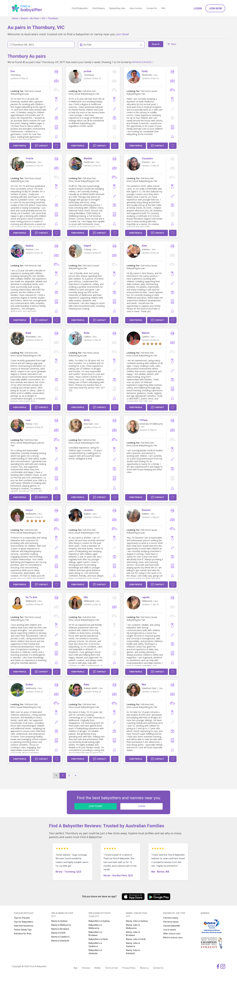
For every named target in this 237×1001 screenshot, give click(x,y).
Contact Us (151, 8)
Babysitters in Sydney (99, 921)
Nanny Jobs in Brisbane (133, 933)
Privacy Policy (128, 968)
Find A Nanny (99, 8)
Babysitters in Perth (98, 939)
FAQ (163, 8)
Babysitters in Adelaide (95, 952)
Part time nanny (171, 922)
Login (198, 8)
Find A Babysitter (80, 8)
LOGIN (141, 806)
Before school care (172, 937)
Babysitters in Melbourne (95, 926)
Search (24, 18)
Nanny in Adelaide (60, 940)
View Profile (19, 146)
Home (15, 18)
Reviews (86, 968)
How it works (136, 8)
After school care (171, 933)
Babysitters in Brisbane (95, 933)
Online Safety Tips (23, 929)
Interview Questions (23, 926)
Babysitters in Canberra (95, 944)
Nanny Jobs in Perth (136, 939)
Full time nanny (170, 918)
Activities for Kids (22, 933)
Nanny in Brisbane (60, 929)
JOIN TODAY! (95, 806)
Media (98, 968)
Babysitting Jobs (117, 8)
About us (144, 968)
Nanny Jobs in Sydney (137, 921)
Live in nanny (169, 929)
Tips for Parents (22, 918)
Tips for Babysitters (23, 922)
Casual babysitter (171, 926)
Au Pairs (34, 18)
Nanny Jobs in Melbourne (133, 926)
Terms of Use (111, 968)
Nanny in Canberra (60, 937)
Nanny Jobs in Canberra (133, 944)
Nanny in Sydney (59, 921)
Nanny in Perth (58, 933)
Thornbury (53, 18)
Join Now (215, 8)
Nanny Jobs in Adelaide (133, 952)
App (76, 968)
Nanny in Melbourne (61, 925)
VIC (43, 18)
